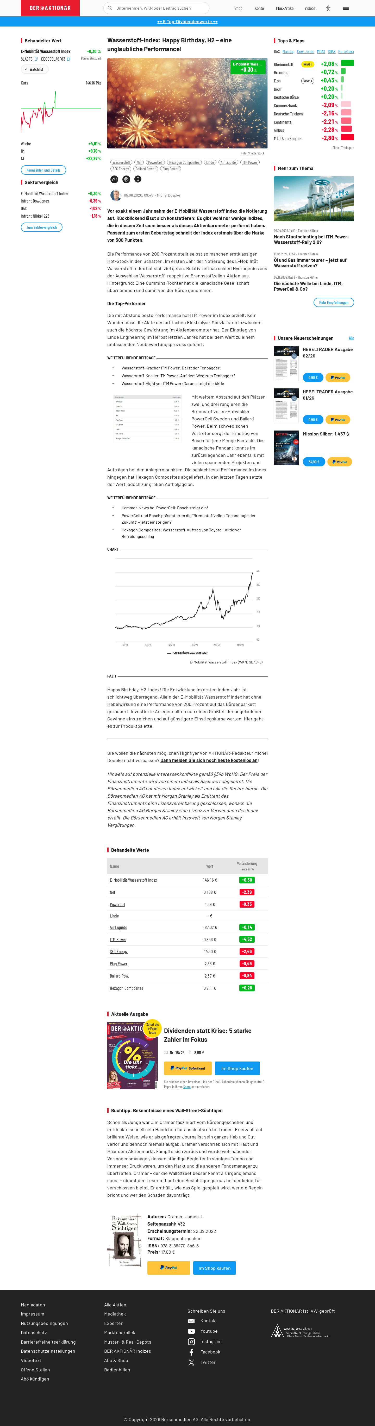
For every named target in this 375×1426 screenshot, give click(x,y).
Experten (113, 1323)
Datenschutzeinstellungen (48, 1351)
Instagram (205, 1341)
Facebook (204, 1352)
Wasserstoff (121, 162)
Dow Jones (305, 51)
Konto (187, 1086)
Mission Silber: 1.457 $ (326, 434)
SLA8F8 (29, 58)
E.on (277, 80)
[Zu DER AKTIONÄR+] (285, 8)
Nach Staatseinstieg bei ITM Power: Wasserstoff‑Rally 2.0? (311, 239)
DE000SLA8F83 (55, 58)
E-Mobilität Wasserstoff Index (226, 662)
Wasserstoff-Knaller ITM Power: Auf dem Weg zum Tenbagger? (178, 375)
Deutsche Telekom (288, 113)
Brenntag (281, 72)
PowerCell (155, 162)
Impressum (32, 1314)
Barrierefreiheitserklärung (48, 1342)
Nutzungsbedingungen (44, 1323)
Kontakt (202, 1320)
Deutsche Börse (286, 97)
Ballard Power (146, 168)
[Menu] (345, 8)
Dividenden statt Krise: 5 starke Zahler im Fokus (208, 1035)
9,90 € (313, 377)
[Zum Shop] (238, 8)
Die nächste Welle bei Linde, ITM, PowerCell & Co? (308, 286)
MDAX (321, 51)
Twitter (202, 1362)
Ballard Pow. (119, 976)
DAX (277, 51)
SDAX (332, 51)
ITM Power (250, 162)
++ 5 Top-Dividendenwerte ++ (187, 21)
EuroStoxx (346, 51)
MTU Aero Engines (288, 138)
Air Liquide (228, 162)
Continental (283, 122)
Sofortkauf (188, 1068)
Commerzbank (285, 105)
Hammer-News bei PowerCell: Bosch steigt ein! (165, 507)
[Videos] (310, 8)
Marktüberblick (119, 1332)
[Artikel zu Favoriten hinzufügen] (137, 179)
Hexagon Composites (184, 162)
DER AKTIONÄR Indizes (127, 1351)
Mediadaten (33, 1304)
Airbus (279, 130)
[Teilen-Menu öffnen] (114, 179)
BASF (278, 89)
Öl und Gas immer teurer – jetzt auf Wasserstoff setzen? (310, 262)
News (307, 64)
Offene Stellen (35, 1369)
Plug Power (170, 168)
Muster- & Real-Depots (127, 1342)
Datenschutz (34, 1332)
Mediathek (115, 1314)
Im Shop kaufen (237, 1068)
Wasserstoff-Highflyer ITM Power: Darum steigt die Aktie (173, 383)
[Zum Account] (259, 8)
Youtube (203, 1331)
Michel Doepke (168, 195)
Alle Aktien (115, 1304)
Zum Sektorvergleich (42, 227)
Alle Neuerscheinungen (345, 338)
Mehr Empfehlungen (333, 302)
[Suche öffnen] (109, 8)
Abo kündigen (35, 1379)
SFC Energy (121, 168)
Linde (210, 162)
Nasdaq (289, 51)
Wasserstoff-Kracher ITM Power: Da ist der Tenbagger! (171, 367)
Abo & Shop (116, 1360)
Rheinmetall (283, 64)
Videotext (31, 1360)
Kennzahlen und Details (43, 169)
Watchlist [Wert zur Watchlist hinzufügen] (36, 69)
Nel (139, 162)
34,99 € (314, 461)
